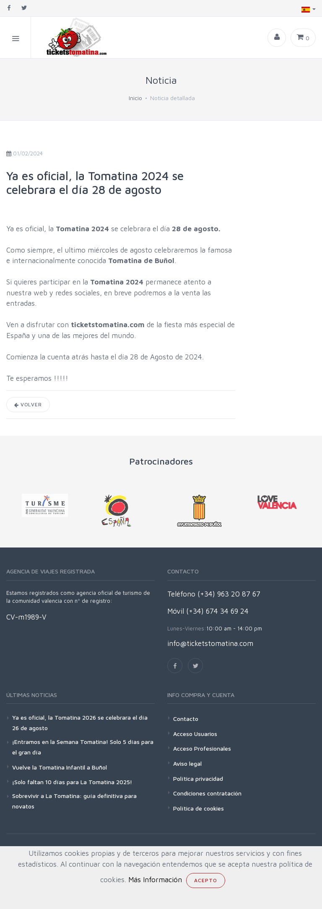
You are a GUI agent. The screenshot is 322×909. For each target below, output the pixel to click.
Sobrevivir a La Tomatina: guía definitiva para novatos (74, 801)
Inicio (135, 97)
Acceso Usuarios (195, 733)
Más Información (155, 879)
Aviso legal (187, 763)
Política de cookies (198, 808)
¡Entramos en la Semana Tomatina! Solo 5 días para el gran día (82, 747)
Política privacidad (198, 778)
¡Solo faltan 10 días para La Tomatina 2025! (72, 781)
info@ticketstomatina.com (210, 643)
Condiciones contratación (207, 793)
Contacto (185, 718)
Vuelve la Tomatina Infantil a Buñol (59, 767)
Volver (28, 404)
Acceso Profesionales (202, 748)
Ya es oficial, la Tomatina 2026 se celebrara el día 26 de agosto (80, 722)
